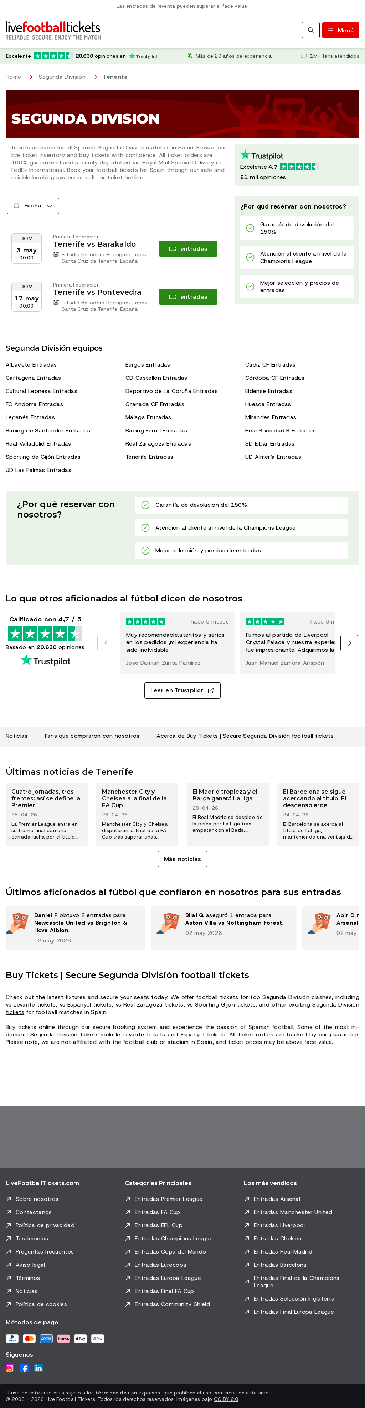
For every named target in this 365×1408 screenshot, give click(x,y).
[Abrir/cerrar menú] (340, 30)
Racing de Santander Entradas (48, 430)
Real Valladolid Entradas (38, 443)
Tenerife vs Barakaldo (94, 244)
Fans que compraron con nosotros (92, 736)
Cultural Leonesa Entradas (41, 391)
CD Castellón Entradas (156, 378)
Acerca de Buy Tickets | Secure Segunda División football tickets (244, 736)
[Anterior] (106, 643)
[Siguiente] (349, 643)
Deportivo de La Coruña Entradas (171, 391)
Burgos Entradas (147, 364)
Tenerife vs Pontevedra (97, 292)
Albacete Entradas (31, 364)
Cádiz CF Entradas (270, 364)
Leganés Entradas (30, 417)
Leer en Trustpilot (182, 690)
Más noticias (182, 859)
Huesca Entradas (268, 404)
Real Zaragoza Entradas (158, 443)
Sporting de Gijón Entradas (43, 457)
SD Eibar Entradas (269, 443)
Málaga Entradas (148, 417)
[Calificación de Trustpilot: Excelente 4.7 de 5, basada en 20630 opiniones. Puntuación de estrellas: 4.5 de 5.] (297, 165)
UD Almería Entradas (273, 457)
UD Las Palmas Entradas (38, 470)
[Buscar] (310, 30)
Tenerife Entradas (149, 457)
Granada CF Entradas (154, 404)
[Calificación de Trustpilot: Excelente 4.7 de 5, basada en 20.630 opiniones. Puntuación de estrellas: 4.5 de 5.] (81, 55)
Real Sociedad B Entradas (280, 430)
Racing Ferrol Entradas (156, 430)
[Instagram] (10, 1368)
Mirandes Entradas (270, 417)
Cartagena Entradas (33, 378)
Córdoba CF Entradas (274, 378)
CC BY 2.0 (226, 1399)
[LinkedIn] (38, 1368)
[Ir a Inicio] (53, 30)
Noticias (17, 736)
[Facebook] (24, 1368)
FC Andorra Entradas (34, 404)
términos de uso (116, 1392)
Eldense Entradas (268, 391)
